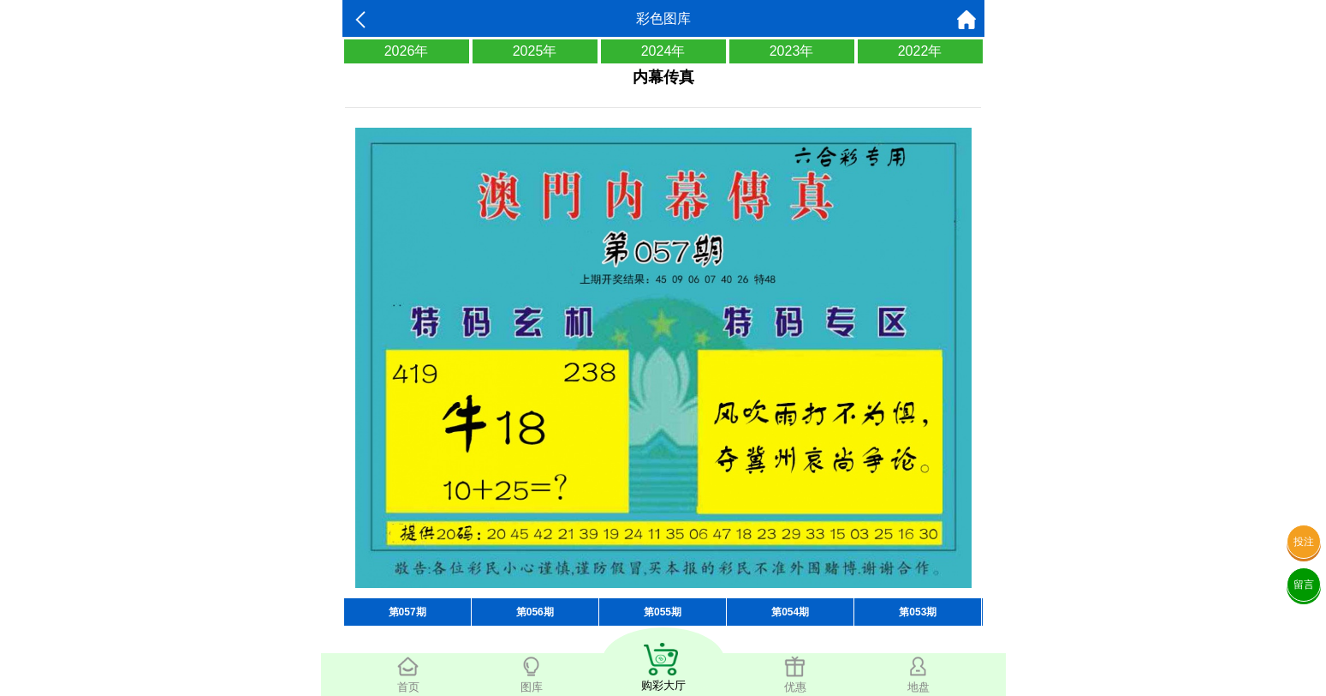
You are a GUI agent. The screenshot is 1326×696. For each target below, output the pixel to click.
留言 (1303, 585)
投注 (1303, 542)
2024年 (663, 51)
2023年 (792, 51)
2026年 (406, 51)
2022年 (920, 51)
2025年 (535, 51)
